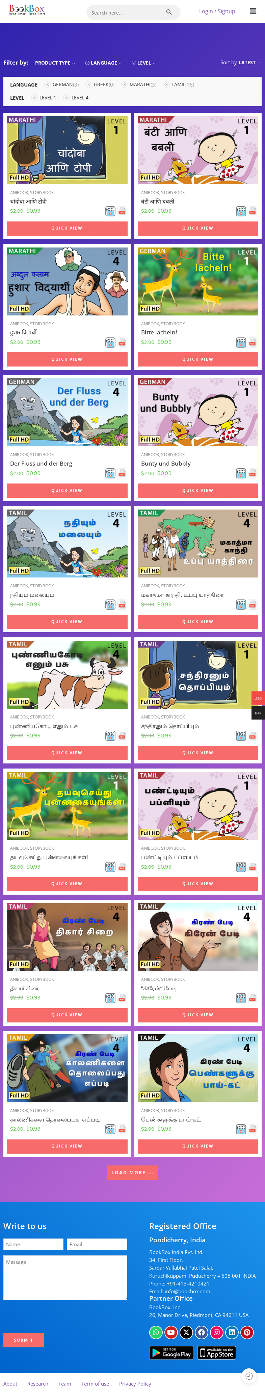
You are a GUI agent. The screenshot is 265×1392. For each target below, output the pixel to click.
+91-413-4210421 (188, 1283)
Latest (247, 62)
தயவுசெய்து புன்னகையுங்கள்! (49, 857)
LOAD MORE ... (132, 1172)
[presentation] (56, 1316)
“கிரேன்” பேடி (159, 989)
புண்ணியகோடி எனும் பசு (44, 726)
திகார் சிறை (25, 988)
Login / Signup (217, 11)
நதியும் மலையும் (32, 594)
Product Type (56, 63)
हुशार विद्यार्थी (23, 332)
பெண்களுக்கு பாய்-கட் (171, 1122)
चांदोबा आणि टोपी (28, 201)
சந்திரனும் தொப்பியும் (170, 726)
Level (147, 63)
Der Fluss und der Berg (41, 463)
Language (107, 63)
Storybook (42, 192)
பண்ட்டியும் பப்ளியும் (169, 857)
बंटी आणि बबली (157, 201)
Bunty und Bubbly (166, 463)
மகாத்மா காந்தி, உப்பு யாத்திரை (182, 594)
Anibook (19, 192)
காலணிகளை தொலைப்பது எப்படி (55, 1121)
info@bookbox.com (187, 1291)
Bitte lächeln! (159, 332)
